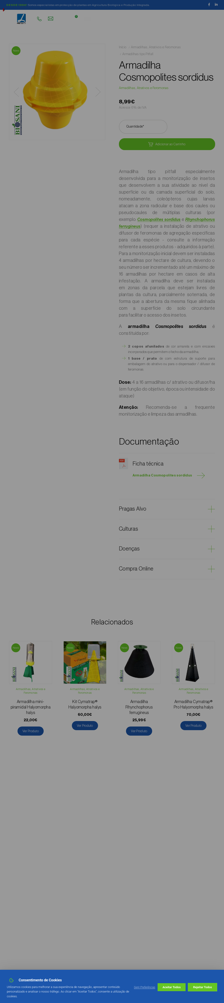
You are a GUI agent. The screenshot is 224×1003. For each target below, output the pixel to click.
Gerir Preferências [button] (144, 987)
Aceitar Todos (203, 987)
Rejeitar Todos (172, 987)
